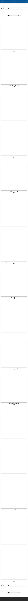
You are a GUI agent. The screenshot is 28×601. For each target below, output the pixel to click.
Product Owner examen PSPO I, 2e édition (14, 120)
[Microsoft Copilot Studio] (14, 564)
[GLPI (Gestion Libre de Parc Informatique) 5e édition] (14, 246)
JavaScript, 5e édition (14, 332)
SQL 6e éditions (14, 544)
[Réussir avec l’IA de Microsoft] (14, 69)
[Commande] (14, 11)
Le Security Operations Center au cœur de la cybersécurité (14, 50)
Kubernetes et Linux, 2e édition (14, 403)
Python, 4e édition (14, 297)
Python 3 (14, 156)
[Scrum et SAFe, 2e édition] (14, 211)
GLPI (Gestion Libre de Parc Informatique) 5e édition (14, 262)
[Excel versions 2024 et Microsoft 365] (14, 175)
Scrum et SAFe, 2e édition (14, 226)
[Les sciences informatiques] (14, 352)
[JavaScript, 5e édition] (14, 317)
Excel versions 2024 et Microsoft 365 (14, 191)
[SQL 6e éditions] (14, 529)
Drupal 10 (14, 438)
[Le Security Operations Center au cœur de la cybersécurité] (14, 34)
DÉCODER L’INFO (14, 509)
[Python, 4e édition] (14, 281)
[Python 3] (14, 140)
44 (15, 15)
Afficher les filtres (5, 8)
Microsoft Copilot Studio (14, 580)
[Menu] (2, 1)
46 (18, 15)
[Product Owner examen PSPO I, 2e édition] (14, 105)
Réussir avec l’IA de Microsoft (14, 85)
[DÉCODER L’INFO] (14, 493)
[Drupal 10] (14, 423)
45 (16, 15)
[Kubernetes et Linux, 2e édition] (14, 387)
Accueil (2, 4)
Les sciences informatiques (14, 368)
